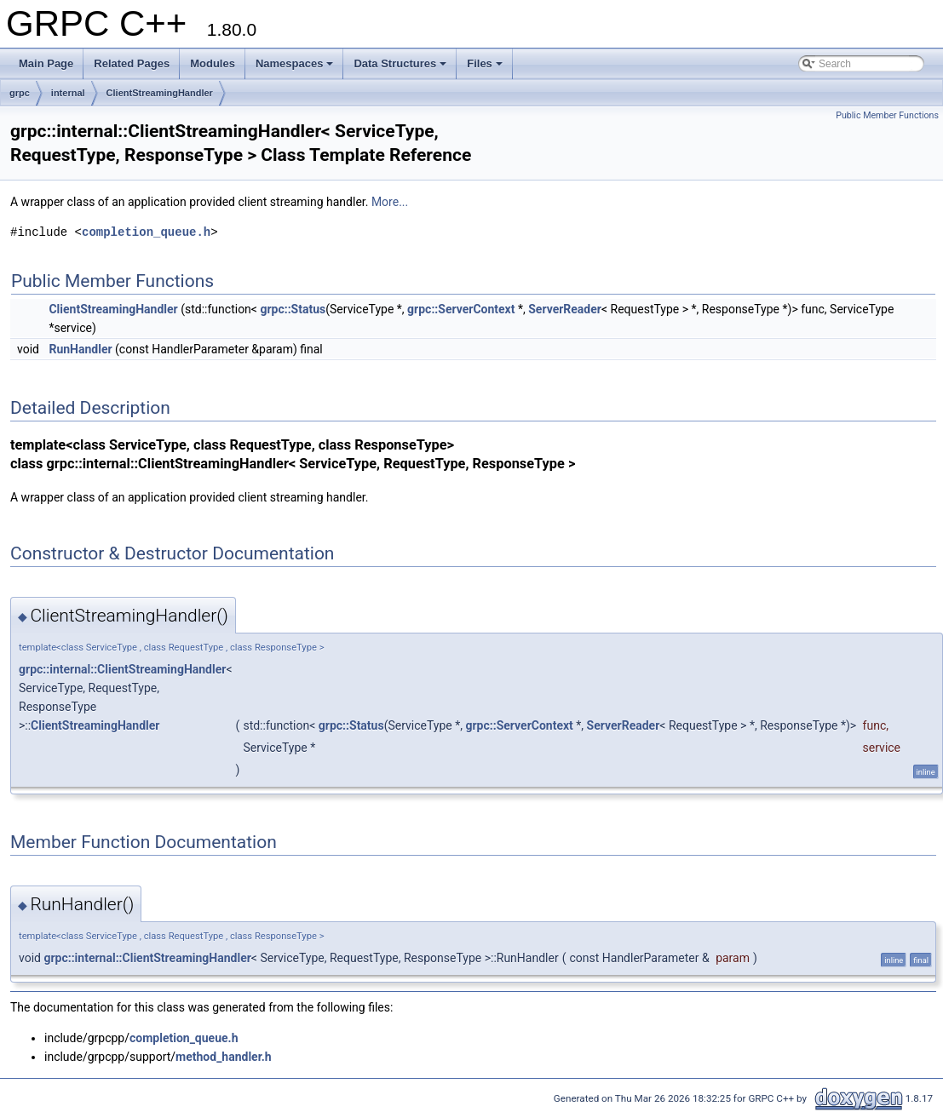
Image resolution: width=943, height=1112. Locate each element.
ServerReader (564, 309)
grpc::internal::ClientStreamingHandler (122, 669)
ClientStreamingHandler (159, 93)
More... (389, 202)
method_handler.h (223, 1056)
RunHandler (80, 349)
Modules (212, 63)
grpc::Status (292, 309)
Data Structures (400, 63)
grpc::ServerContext (461, 309)
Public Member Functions (887, 115)
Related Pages (132, 63)
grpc (19, 93)
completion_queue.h (146, 232)
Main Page (46, 63)
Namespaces (295, 63)
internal (68, 93)
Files (485, 63)
